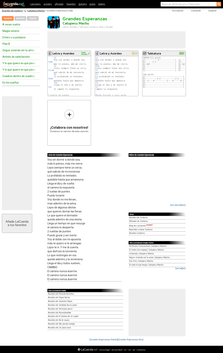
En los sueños (10, 82)
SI (97, 62)
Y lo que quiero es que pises (18, 63)
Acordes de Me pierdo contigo (61, 324)
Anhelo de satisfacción (16, 56)
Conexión (196, 10)
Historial (32, 18)
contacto (141, 349)
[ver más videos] (177, 205)
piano (92, 4)
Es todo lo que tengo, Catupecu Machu (146, 265)
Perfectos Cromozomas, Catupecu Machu (147, 246)
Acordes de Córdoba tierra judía (62, 305)
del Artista (20, 18)
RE (55, 74)
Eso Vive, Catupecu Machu (141, 261)
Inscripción (177, 10)
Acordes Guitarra (137, 233)
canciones (35, 4)
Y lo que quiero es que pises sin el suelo (19, 69)
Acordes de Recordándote (59, 312)
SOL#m (51, 70)
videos (101, 4)
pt (134, 349)
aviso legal (105, 349)
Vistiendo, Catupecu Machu (141, 253)
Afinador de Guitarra (138, 221)
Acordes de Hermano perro (60, 309)
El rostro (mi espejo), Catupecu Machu (146, 250)
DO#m (50, 78)
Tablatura (154, 53)
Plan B (6, 43)
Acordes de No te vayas (58, 320)
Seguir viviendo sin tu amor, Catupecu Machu (149, 257)
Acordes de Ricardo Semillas (61, 294)
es (125, 349)
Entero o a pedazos (14, 37)
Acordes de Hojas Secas (59, 297)
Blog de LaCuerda (141, 226)
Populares (8, 18)
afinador (59, 4)
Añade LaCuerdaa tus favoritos (17, 223)
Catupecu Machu (36, 10)
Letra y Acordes (63, 53)
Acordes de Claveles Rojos (60, 301)
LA (55, 58)
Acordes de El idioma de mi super (63, 316)
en (129, 349)
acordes (47, 4)
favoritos (71, 4)
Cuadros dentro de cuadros (18, 76)
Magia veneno (10, 30)
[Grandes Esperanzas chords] (103, 339)
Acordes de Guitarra (12, 10)
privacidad (117, 349)
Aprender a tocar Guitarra (140, 229)
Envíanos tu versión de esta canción (69, 121)
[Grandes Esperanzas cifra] (130, 339)
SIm (55, 83)
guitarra (83, 4)
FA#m (50, 62)
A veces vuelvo (11, 24)
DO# (97, 66)
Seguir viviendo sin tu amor (18, 50)
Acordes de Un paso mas (59, 327)
